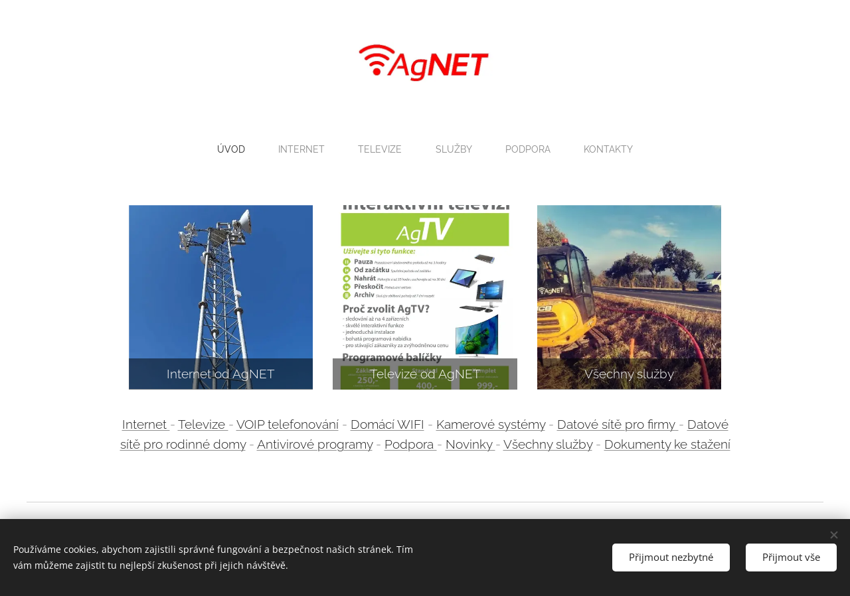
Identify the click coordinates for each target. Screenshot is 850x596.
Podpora (410, 444)
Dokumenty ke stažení (667, 444)
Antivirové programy (315, 444)
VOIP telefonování (287, 423)
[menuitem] (231, 149)
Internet (146, 423)
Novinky (470, 444)
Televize (203, 423)
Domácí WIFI (387, 423)
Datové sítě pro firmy (616, 423)
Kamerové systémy (490, 423)
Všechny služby (547, 444)
